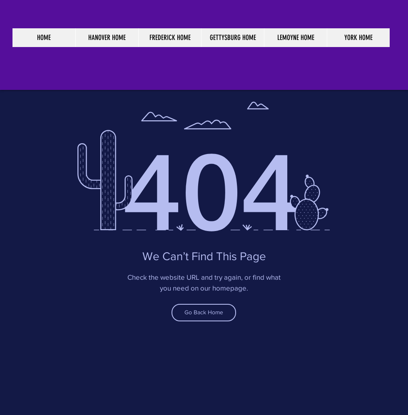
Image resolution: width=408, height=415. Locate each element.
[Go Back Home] (204, 312)
